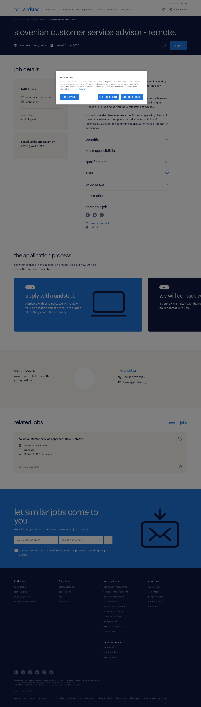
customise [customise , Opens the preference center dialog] (69, 96)
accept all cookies (131, 96)
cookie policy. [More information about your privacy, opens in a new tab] (81, 89)
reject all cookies (108, 96)
